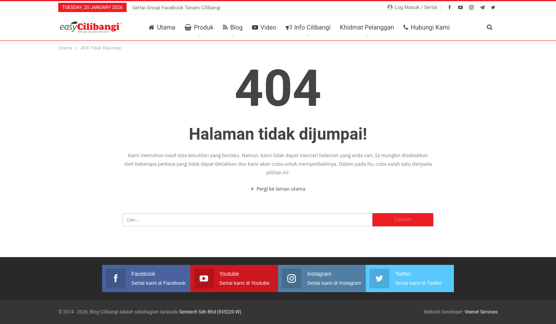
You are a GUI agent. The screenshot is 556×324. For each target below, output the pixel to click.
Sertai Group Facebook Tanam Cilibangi (176, 7)
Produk (198, 27)
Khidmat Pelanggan (367, 27)
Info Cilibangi (308, 27)
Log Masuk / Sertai (412, 7)
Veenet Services (481, 311)
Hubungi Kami (426, 27)
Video (264, 27)
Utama (162, 27)
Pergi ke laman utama (278, 189)
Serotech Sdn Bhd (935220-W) (210, 311)
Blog (233, 27)
